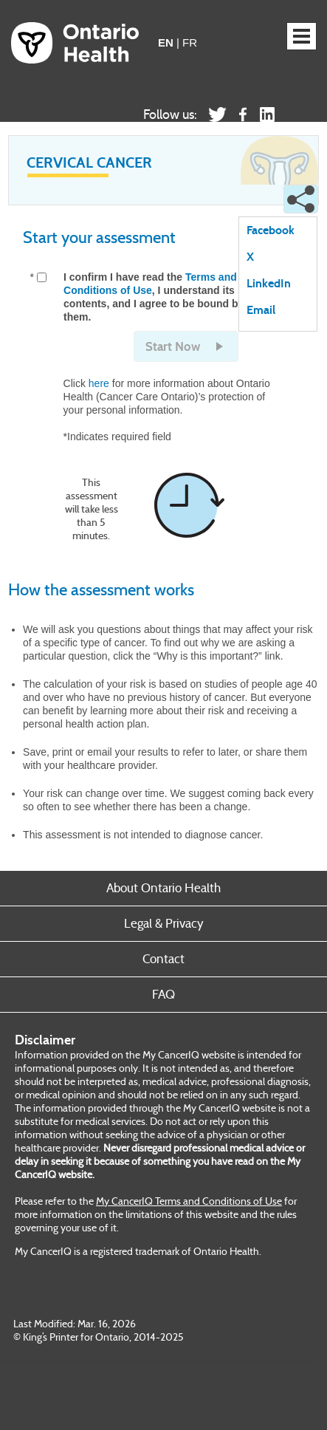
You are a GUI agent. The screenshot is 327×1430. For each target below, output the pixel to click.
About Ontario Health (163, 888)
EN (165, 42)
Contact (163, 959)
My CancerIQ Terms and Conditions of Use (189, 1201)
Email (261, 310)
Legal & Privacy (164, 923)
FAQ (163, 994)
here (99, 383)
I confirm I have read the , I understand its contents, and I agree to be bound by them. (153, 297)
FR (189, 42)
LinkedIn (269, 284)
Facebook (271, 231)
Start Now (172, 347)
